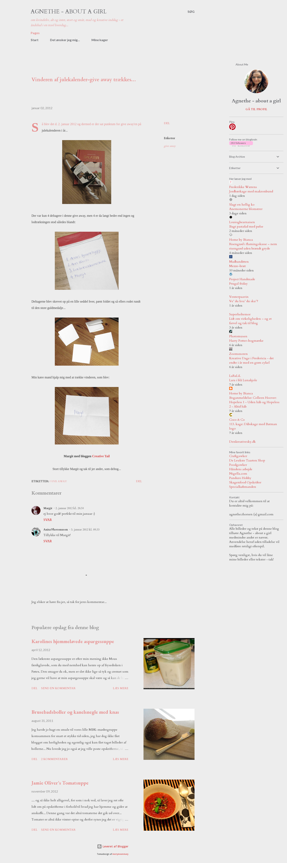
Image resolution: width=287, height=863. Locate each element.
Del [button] (167, 123)
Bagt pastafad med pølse (246, 226)
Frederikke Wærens (243, 187)
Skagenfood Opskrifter (245, 482)
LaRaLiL (235, 376)
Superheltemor (240, 314)
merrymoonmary (120, 854)
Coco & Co (237, 420)
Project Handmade (242, 279)
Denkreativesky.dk (242, 441)
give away (170, 146)
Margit (47, 508)
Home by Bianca (241, 240)
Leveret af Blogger (112, 846)
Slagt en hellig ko (242, 204)
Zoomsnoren (238, 354)
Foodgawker (238, 465)
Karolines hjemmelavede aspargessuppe (72, 641)
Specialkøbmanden (242, 487)
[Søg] (191, 11)
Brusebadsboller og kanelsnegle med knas (75, 712)
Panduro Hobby (240, 478)
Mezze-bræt (237, 266)
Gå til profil (256, 109)
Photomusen (238, 336)
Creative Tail (101, 456)
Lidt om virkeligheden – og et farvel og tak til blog (250, 321)
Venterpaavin (239, 297)
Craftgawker (238, 456)
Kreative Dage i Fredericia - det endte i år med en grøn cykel (251, 360)
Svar (47, 520)
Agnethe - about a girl (69, 11)
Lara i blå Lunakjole (243, 380)
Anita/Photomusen (55, 529)
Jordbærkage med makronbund (251, 191)
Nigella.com (238, 473)
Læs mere (120, 688)
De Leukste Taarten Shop (247, 460)
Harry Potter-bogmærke (246, 340)
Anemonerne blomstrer (245, 209)
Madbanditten (239, 261)
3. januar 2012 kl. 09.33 (85, 529)
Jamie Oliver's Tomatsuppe (59, 783)
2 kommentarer (54, 759)
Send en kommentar (58, 688)
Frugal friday (238, 283)
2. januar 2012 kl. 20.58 (69, 508)
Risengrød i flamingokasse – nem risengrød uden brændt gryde (253, 246)
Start (34, 40)
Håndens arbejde (240, 469)
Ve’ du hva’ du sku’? (243, 301)
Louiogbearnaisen (242, 222)
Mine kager (99, 40)
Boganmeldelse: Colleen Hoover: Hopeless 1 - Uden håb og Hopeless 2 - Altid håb (254, 402)
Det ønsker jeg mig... (65, 40)
